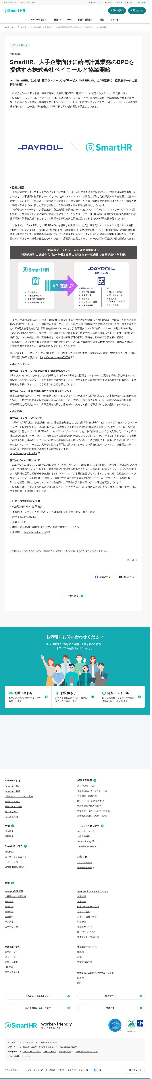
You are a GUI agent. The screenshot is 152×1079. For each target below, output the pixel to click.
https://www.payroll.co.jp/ (23, 453)
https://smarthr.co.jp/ (35, 532)
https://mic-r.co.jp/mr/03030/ (55, 357)
